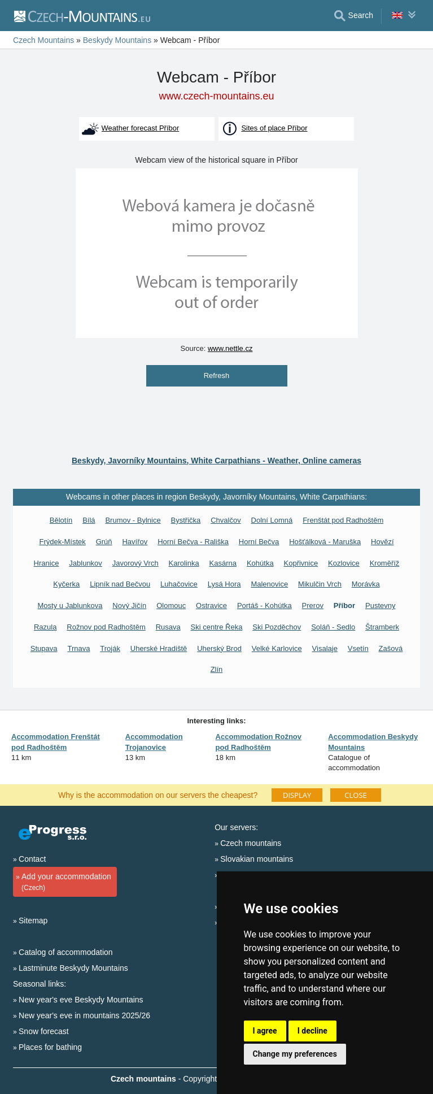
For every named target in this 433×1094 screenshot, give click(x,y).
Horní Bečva (259, 541)
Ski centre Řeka (217, 627)
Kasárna (223, 563)
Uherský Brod (219, 648)
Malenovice (269, 584)
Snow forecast (44, 1031)
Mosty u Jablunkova (70, 605)
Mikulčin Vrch (320, 584)
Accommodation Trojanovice (154, 741)
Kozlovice (344, 563)
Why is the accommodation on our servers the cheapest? (157, 794)
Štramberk (382, 627)
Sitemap (33, 920)
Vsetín (358, 648)
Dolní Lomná (272, 520)
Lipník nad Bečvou (120, 584)
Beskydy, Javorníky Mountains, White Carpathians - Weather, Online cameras (216, 460)
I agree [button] (265, 1030)
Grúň (104, 541)
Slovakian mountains (256, 858)
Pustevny (380, 605)
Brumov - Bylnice (132, 520)
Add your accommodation (63, 882)
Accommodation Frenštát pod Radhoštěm (55, 741)
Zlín (217, 669)
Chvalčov (225, 520)
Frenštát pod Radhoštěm (343, 520)
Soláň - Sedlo (333, 627)
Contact (32, 858)
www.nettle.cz (230, 348)
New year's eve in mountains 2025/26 (84, 1015)
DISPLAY (297, 795)
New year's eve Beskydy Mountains (81, 999)
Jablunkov (85, 563)
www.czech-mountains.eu (216, 96)
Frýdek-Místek (62, 541)
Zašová (391, 648)
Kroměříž (385, 563)
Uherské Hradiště (158, 648)
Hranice (46, 563)
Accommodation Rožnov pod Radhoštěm (258, 741)
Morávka (366, 584)
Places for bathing (50, 1047)
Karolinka (184, 563)
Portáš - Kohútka (264, 605)
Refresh (217, 375)
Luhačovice (179, 584)
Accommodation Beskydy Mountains (373, 741)
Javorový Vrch (135, 563)
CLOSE (355, 795)
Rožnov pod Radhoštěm (106, 627)
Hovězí (382, 541)
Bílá (88, 520)
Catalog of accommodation (66, 952)
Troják (110, 648)
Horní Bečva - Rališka (193, 541)
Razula (45, 627)
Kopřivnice (301, 563)
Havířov (134, 541)
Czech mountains (250, 843)
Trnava (78, 648)
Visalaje (325, 648)
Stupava (44, 648)
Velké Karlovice (277, 648)
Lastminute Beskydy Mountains (73, 968)
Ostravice (211, 605)
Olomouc (171, 605)
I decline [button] (312, 1030)
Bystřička (186, 520)
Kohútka (260, 563)
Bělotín (61, 520)
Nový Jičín (129, 605)
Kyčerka (66, 584)
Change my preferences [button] (295, 1053)
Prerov (312, 605)
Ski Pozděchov (276, 627)
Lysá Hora (224, 584)
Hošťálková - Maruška (325, 541)
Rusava (168, 627)
